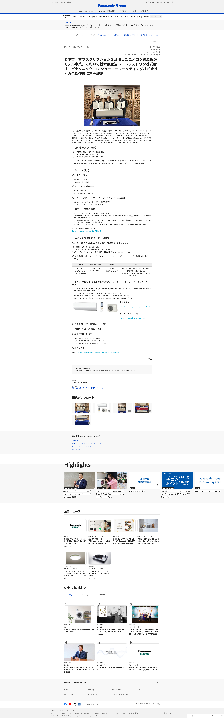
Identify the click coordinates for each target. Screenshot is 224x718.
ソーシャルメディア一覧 (91, 704)
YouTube (62, 710)
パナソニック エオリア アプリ (82, 446)
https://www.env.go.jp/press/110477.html (86, 231)
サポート (53, 713)
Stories (146, 17)
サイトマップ (61, 713)
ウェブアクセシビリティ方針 (101, 713)
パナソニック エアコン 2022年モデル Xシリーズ (87, 444)
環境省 (75, 441)
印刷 (156, 42)
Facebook (54, 710)
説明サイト (76, 449)
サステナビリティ (116, 17)
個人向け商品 (91, 35)
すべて (75, 17)
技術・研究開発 (92, 17)
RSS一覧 (155, 704)
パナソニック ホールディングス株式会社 (61, 2)
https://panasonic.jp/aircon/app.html (132, 318)
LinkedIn (74, 710)
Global (155, 682)
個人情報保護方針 (133, 713)
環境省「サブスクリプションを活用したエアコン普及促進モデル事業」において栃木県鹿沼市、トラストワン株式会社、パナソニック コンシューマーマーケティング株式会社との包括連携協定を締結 (150, 35)
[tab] (85, 594)
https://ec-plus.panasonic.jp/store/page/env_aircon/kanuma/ (98, 352)
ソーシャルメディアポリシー (118, 713)
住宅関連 (86, 388)
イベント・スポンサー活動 (132, 17)
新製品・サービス (97, 388)
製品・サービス (104, 17)
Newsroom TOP (68, 35)
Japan (66, 17)
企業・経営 (82, 17)
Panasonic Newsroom (76, 682)
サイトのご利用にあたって (75, 713)
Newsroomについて (142, 704)
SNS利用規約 (87, 713)
